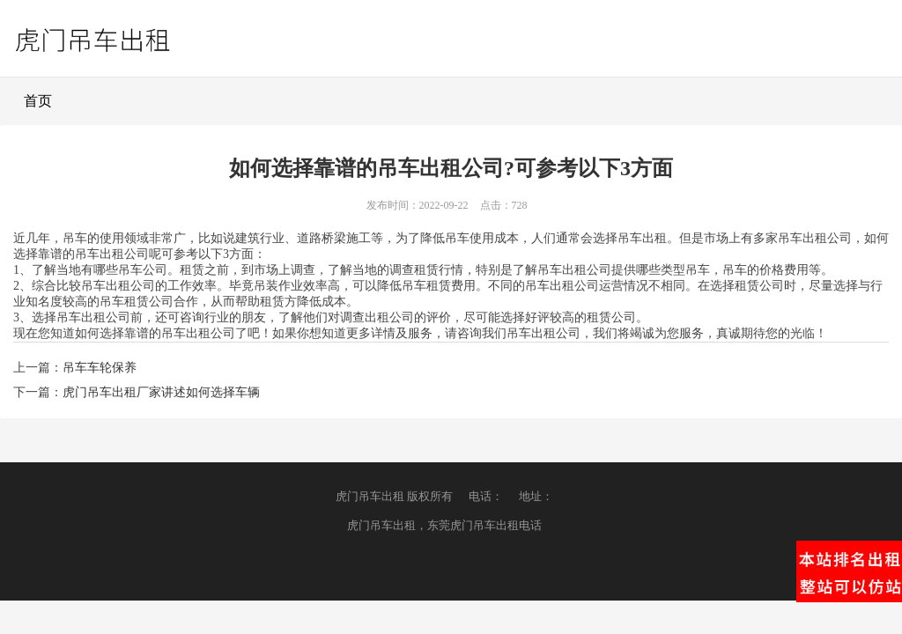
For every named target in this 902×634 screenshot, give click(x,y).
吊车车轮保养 (100, 367)
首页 (38, 100)
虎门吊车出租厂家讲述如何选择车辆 (161, 392)
